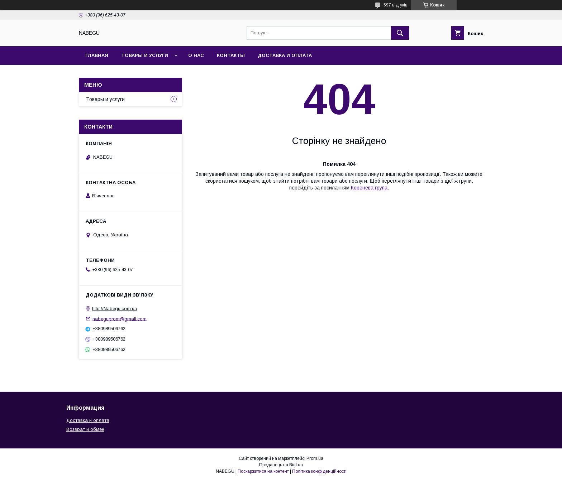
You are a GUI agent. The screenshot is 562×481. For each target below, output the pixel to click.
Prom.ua (314, 458)
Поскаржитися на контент (263, 471)
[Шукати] (400, 33)
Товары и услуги (144, 55)
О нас (196, 55)
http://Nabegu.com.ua (114, 308)
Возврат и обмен (85, 429)
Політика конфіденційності (319, 471)
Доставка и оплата (285, 55)
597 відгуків (396, 5)
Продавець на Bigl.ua (281, 464)
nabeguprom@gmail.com (119, 318)
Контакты (231, 55)
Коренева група (369, 188)
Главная (96, 55)
